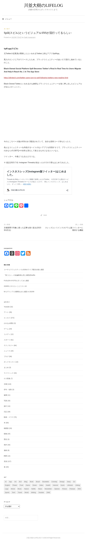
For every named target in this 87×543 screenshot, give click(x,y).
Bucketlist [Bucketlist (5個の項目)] (45, 482)
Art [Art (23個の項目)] (15, 482)
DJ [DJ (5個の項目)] (74, 482)
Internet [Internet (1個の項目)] (55, 485)
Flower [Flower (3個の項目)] (15, 485)
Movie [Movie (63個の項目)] (13, 489)
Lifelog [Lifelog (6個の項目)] (77, 485)
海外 (5, 445)
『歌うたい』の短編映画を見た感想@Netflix (19, 275)
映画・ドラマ (8, 417)
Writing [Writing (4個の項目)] (33, 492)
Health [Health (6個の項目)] (48, 485)
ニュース (7, 351)
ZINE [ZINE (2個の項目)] (48, 492)
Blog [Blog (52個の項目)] (25, 482)
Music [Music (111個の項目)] (20, 489)
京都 (5, 384)
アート (6, 312)
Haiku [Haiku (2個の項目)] (41, 485)
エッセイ (7, 29)
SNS (45, 215)
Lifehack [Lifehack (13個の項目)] (70, 485)
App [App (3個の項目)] (10, 482)
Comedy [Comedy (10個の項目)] (54, 482)
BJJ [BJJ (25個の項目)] (20, 482)
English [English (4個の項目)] (7, 485)
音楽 (5, 461)
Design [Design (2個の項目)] (62, 482)
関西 (5, 456)
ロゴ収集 (7, 378)
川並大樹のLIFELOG (43, 5)
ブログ (6, 356)
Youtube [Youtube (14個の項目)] (41, 492)
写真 (5, 401)
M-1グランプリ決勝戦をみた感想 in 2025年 (19, 292)
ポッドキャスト (9, 362)
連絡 (5, 450)
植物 (5, 434)
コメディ (7, 334)
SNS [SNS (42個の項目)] (79, 489)
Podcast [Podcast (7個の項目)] (72, 489)
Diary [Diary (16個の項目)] (69, 482)
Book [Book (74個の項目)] (31, 482)
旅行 (5, 406)
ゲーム (6, 329)
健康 (5, 395)
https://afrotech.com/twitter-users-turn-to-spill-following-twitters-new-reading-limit (36, 78)
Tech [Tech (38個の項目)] (13, 492)
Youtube (7, 307)
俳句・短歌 (8, 389)
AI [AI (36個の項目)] (5, 482)
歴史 (5, 439)
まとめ (6, 367)
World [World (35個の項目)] (26, 492)
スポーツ (7, 340)
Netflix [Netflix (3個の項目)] (33, 489)
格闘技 (6, 428)
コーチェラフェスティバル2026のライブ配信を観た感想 (24, 269)
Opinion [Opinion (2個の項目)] (56, 489)
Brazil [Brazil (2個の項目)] (38, 482)
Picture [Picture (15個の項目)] (64, 489)
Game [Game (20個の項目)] (28, 485)
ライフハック (8, 373)
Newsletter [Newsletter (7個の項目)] (48, 489)
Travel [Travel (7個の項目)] (20, 492)
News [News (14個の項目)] (40, 489)
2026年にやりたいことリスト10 (15, 286)
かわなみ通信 (8, 323)
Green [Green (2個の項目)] (35, 485)
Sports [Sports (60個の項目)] (7, 492)
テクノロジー (8, 345)
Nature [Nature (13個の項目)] (26, 489)
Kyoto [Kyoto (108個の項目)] (63, 485)
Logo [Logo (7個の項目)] (6, 489)
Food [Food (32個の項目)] (21, 485)
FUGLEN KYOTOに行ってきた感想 (16, 281)
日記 (5, 412)
